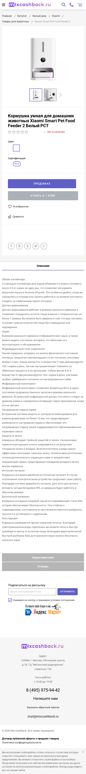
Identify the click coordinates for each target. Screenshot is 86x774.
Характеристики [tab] (43, 557)
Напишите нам (45, 698)
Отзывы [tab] (43, 566)
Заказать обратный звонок (43, 707)
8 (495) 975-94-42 (43, 690)
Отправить (67, 591)
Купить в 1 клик (43, 195)
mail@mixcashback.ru (43, 716)
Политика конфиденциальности (21, 742)
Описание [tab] (43, 265)
